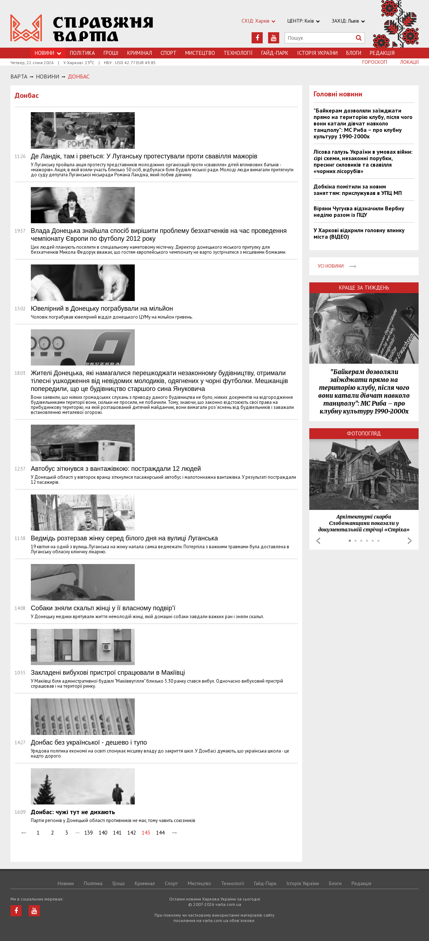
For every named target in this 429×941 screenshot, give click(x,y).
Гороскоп (374, 62)
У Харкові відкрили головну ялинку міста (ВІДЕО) (359, 233)
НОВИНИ (47, 76)
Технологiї (238, 52)
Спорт (169, 52)
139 (88, 832)
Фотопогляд (364, 433)
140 (103, 832)
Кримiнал (139, 52)
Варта (18, 76)
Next (409, 540)
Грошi (111, 52)
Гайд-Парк (275, 52)
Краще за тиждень (364, 287)
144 (160, 832)
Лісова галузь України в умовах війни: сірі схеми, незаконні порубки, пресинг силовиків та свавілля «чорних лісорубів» (363, 161)
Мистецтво (200, 52)
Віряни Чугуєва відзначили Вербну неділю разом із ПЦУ (359, 211)
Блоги (353, 52)
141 (117, 832)
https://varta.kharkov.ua (81, 27)
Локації (409, 62)
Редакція (382, 52)
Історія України (317, 52)
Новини (66, 883)
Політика (82, 52)
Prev (318, 540)
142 (131, 832)
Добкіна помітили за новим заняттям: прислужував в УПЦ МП (358, 189)
